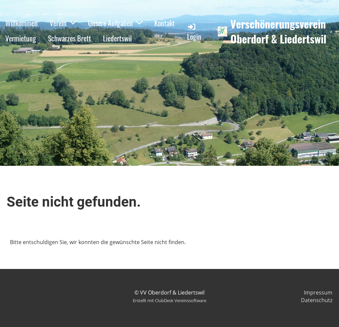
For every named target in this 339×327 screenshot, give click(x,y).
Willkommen (21, 23)
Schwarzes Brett (69, 38)
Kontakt (164, 23)
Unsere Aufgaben (115, 23)
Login (194, 32)
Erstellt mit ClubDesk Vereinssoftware (169, 300)
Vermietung (20, 38)
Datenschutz (316, 300)
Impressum (318, 292)
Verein (63, 23)
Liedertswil (117, 38)
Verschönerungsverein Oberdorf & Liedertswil (278, 31)
